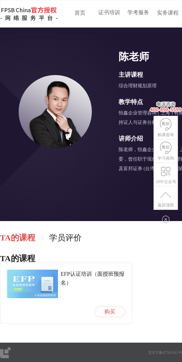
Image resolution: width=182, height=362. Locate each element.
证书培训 (109, 12)
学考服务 (138, 12)
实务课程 (168, 13)
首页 (80, 13)
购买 (109, 311)
